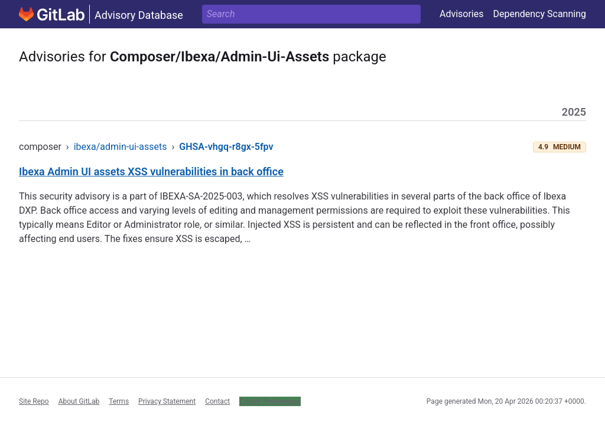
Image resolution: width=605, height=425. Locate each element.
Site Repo (34, 401)
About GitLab (79, 401)
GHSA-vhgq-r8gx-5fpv (226, 146)
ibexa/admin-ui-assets (120, 146)
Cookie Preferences (270, 401)
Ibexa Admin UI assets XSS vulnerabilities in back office (151, 171)
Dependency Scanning (539, 13)
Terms (119, 401)
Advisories (462, 13)
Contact (217, 401)
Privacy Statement (167, 401)
